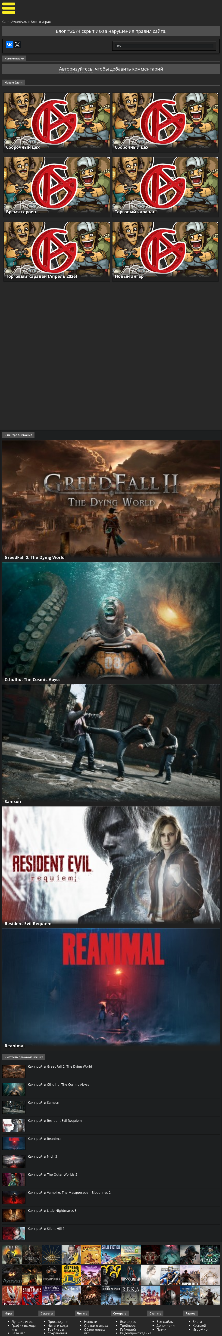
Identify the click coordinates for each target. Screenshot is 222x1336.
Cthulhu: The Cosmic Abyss (32, 679)
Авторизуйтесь (76, 69)
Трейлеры (128, 1325)
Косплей (199, 1325)
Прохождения (58, 1321)
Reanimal (15, 1045)
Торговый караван (135, 211)
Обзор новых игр (94, 1331)
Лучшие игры (22, 1321)
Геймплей (128, 1329)
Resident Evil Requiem (28, 923)
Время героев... (23, 211)
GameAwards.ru (14, 21)
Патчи (161, 1329)
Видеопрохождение (135, 1333)
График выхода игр (24, 1327)
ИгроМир (200, 1329)
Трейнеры (56, 1329)
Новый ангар (129, 276)
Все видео (128, 1321)
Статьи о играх (96, 1325)
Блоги (197, 1321)
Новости (90, 1321)
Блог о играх (41, 21)
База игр (18, 1333)
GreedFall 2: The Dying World (35, 557)
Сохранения (57, 1333)
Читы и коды (58, 1325)
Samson (13, 801)
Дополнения (166, 1325)
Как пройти (60, 1066)
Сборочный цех (23, 147)
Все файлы (165, 1321)
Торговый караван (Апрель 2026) (41, 276)
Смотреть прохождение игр (24, 1057)
